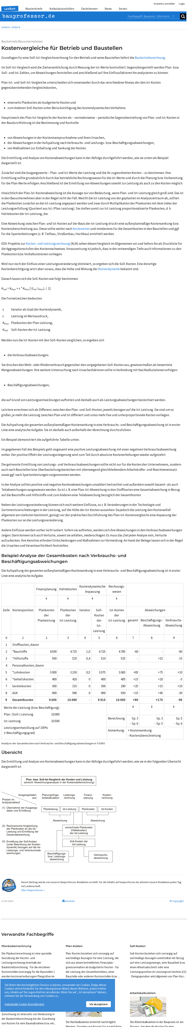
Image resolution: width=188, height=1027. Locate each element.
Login (182, 3)
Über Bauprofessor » (33, 890)
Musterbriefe (33, 8)
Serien (123, 8)
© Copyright (177, 901)
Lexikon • (6, 27)
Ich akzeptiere (98, 1004)
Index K (16, 27)
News (108, 8)
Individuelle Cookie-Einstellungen (24, 1004)
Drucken (68, 901)
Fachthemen (89, 8)
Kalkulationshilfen (61, 8)
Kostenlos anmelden (164, 3)
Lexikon (9, 8)
